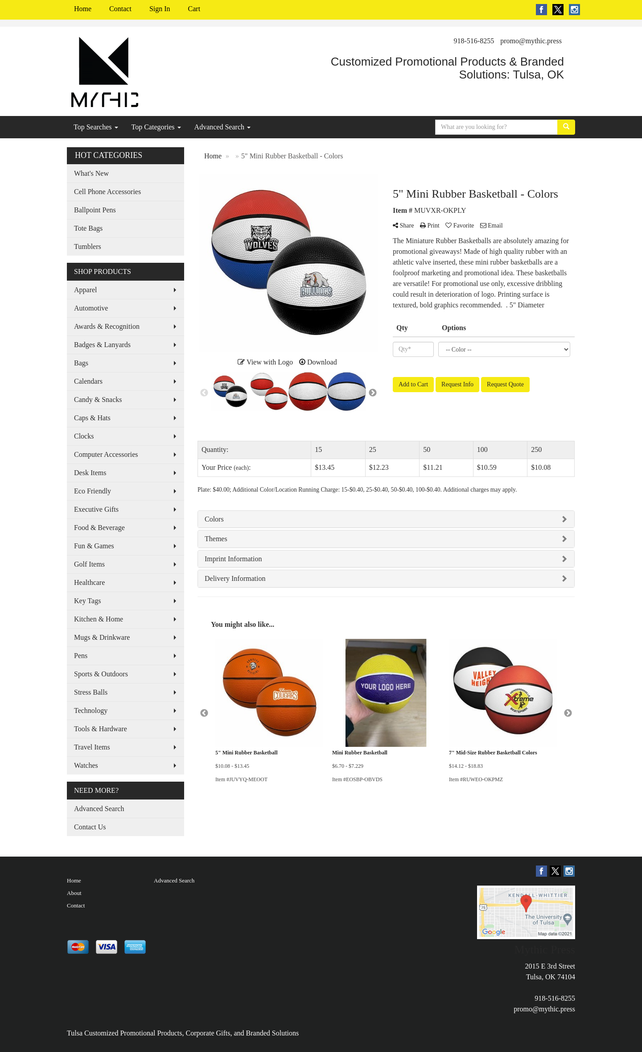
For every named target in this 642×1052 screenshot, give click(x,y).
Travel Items (92, 747)
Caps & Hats (92, 418)
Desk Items (90, 472)
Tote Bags (88, 228)
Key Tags (87, 601)
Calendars (88, 381)
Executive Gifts (96, 509)
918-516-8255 (474, 41)
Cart (194, 8)
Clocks (84, 436)
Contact (120, 8)
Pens (80, 655)
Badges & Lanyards (102, 344)
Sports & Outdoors (101, 674)
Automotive (91, 308)
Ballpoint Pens (95, 210)
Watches (86, 765)
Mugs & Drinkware (102, 637)
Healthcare (89, 582)
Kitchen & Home (98, 619)
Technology (90, 710)
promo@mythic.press (531, 41)
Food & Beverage (99, 527)
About (74, 893)
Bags (81, 363)
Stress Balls (90, 692)
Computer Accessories (106, 454)
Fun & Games (94, 546)
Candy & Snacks (98, 399)
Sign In (159, 8)
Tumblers (87, 246)
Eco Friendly (92, 491)
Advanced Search (222, 127)
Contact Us (90, 827)
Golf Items (89, 564)
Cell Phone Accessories (107, 191)
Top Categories (156, 127)
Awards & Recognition (107, 326)
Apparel (85, 290)
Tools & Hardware (100, 729)
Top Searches (96, 127)
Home (82, 8)
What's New (91, 173)
